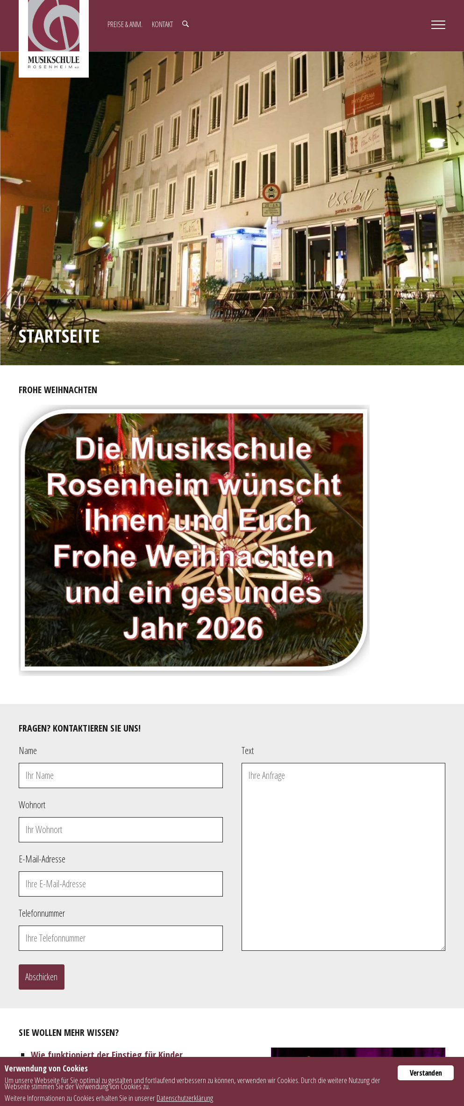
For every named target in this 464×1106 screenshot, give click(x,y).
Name (28, 750)
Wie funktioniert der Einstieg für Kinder (107, 1055)
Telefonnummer (42, 913)
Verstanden (426, 1073)
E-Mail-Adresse (42, 859)
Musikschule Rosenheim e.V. (54, 39)
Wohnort (32, 804)
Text (248, 750)
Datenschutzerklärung (185, 1097)
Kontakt (162, 24)
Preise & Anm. (125, 24)
